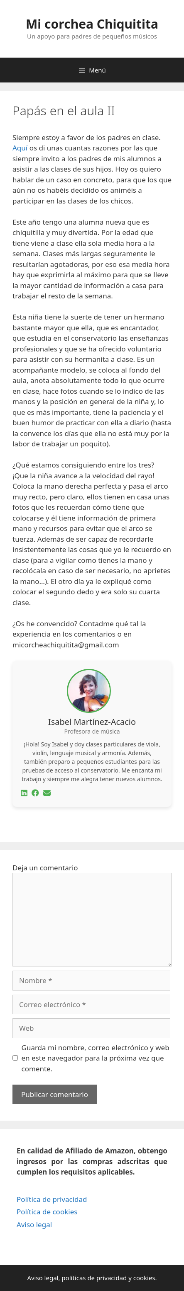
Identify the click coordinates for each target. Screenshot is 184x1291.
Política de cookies (47, 1211)
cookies (144, 1278)
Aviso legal (34, 1224)
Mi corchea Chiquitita (92, 23)
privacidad (111, 1278)
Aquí (19, 148)
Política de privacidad (52, 1199)
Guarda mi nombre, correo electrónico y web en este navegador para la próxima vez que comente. (95, 1058)
